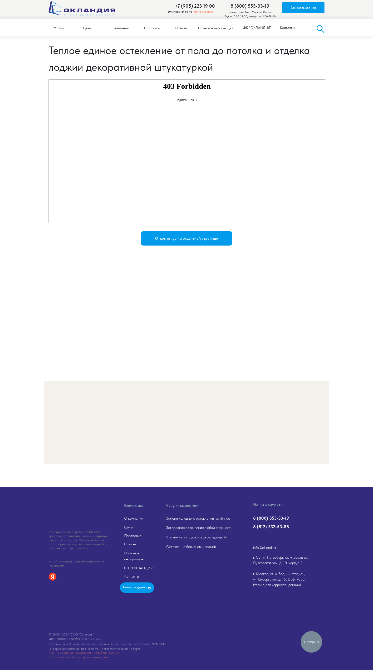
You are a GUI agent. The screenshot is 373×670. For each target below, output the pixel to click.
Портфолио (133, 535)
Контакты (131, 576)
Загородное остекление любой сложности (199, 527)
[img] (80, 508)
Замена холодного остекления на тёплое (198, 518)
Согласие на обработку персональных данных (80, 657)
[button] (303, 7)
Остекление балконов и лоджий (191, 546)
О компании (133, 518)
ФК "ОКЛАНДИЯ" (139, 568)
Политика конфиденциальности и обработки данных (84, 652)
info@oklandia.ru (203, 11)
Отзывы (130, 544)
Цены (128, 527)
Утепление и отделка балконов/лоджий (196, 537)
